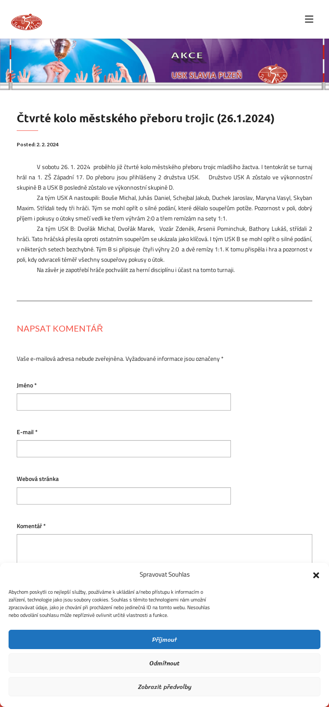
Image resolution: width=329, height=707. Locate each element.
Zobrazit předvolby (164, 686)
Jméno (27, 385)
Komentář (31, 526)
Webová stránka (38, 479)
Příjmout (164, 639)
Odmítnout (165, 663)
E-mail (27, 432)
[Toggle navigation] (309, 19)
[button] (316, 574)
